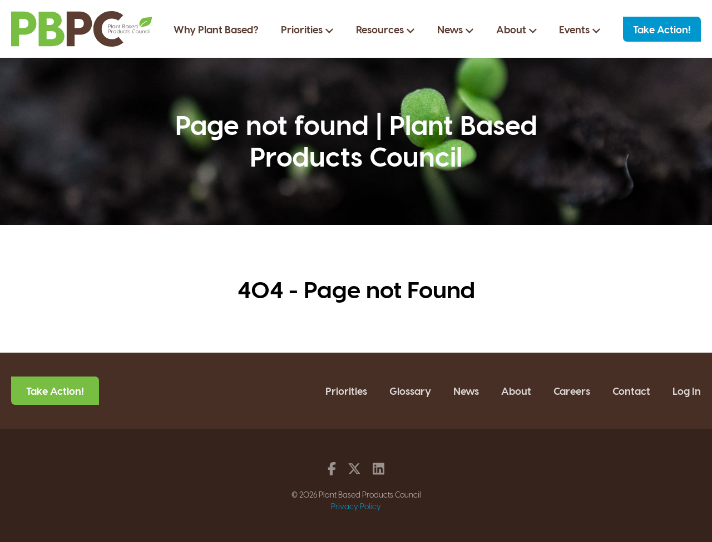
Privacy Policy (356, 506)
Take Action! (662, 29)
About (516, 29)
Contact (631, 391)
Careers (571, 391)
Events (580, 29)
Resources (385, 29)
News (455, 29)
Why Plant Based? (216, 29)
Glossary (410, 391)
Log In (687, 391)
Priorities (307, 29)
